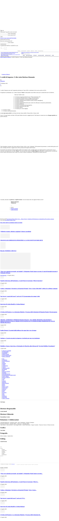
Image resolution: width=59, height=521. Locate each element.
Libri (3, 379)
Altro (3, 358)
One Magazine (3, 275)
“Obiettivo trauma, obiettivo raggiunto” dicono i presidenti (15, 231)
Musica (3, 385)
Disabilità (4, 372)
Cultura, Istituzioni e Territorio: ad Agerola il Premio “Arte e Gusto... (18, 490)
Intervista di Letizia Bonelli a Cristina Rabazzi (12, 304)
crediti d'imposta (14, 209)
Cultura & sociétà (5, 368)
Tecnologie (4, 396)
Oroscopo (4, 389)
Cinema (3, 364)
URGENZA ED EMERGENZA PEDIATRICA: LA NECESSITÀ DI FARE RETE (21, 240)
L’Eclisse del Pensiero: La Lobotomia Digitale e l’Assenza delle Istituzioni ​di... (20, 514)
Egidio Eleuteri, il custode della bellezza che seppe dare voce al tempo (18, 330)
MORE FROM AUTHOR (16, 222)
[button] (1, 48)
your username (12, 33)
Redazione (2, 81)
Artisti (3, 362)
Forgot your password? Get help (8, 38)
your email (10, 42)
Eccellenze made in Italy (10, 220)
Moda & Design (5, 383)
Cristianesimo (5, 365)
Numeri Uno (4, 387)
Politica (3, 390)
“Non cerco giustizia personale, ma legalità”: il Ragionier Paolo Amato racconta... (21, 473)
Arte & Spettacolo (6, 361)
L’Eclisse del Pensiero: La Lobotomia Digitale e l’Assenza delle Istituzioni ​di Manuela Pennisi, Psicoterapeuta (28, 312)
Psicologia (4, 392)
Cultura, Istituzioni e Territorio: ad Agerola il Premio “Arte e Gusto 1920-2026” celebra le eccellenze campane (28, 288)
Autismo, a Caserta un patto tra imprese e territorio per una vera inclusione (20, 338)
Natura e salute (5, 386)
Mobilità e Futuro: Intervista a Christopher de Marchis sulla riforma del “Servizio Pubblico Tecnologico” (27, 346)
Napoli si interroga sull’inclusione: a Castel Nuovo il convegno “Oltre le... (19, 481)
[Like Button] (11, 205)
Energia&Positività (6, 373)
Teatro (3, 394)
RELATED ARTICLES (5, 222)
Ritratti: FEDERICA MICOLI (8, 250)
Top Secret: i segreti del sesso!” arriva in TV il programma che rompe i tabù (20, 296)
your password (11, 35)
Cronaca (4, 366)
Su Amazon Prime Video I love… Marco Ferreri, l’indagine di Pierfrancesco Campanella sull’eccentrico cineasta (30, 219)
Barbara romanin (14, 208)
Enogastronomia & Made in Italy (9, 375)
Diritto (3, 370)
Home (1, 57)
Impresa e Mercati (7, 57)
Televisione (4, 397)
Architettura (4, 359)
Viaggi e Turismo (5, 398)
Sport (3, 393)
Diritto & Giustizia (6, 371)
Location (4, 380)
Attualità (4, 363)
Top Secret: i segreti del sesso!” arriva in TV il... (12, 498)
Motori (3, 384)
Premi (3, 391)
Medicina (4, 382)
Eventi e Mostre (5, 376)
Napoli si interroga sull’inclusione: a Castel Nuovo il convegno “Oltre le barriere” (21, 280)
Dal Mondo (4, 369)
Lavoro (3, 378)
